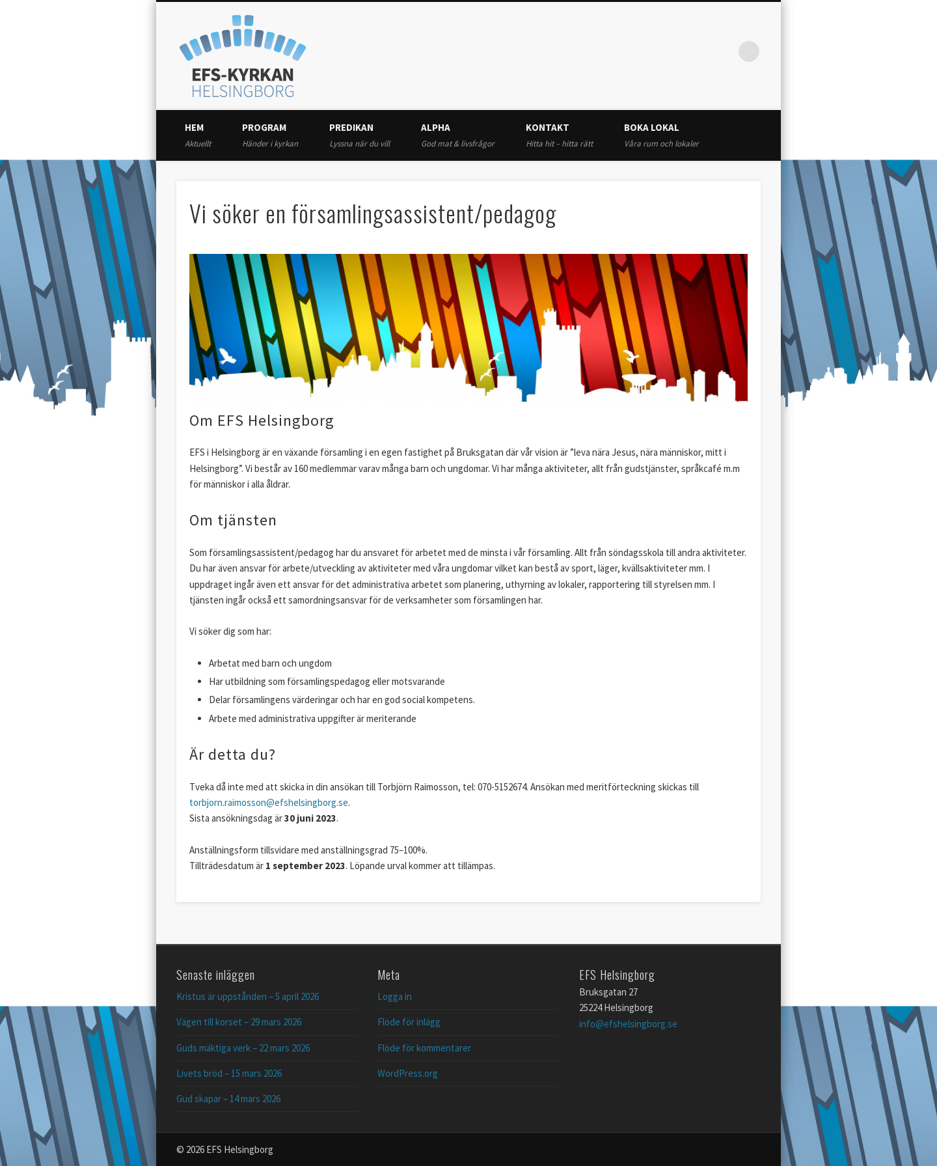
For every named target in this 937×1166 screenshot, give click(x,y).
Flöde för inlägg (409, 1022)
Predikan (359, 135)
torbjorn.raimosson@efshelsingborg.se (268, 802)
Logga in (394, 996)
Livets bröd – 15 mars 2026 (229, 1073)
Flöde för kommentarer (424, 1048)
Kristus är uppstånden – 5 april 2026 (247, 996)
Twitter (695, 51)
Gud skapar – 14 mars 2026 (228, 1098)
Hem (198, 135)
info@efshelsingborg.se (628, 1024)
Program (270, 135)
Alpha (458, 135)
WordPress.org (407, 1073)
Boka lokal (661, 135)
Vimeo (722, 51)
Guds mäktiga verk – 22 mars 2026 (243, 1048)
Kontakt (559, 135)
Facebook (669, 51)
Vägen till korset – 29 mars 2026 (238, 1022)
